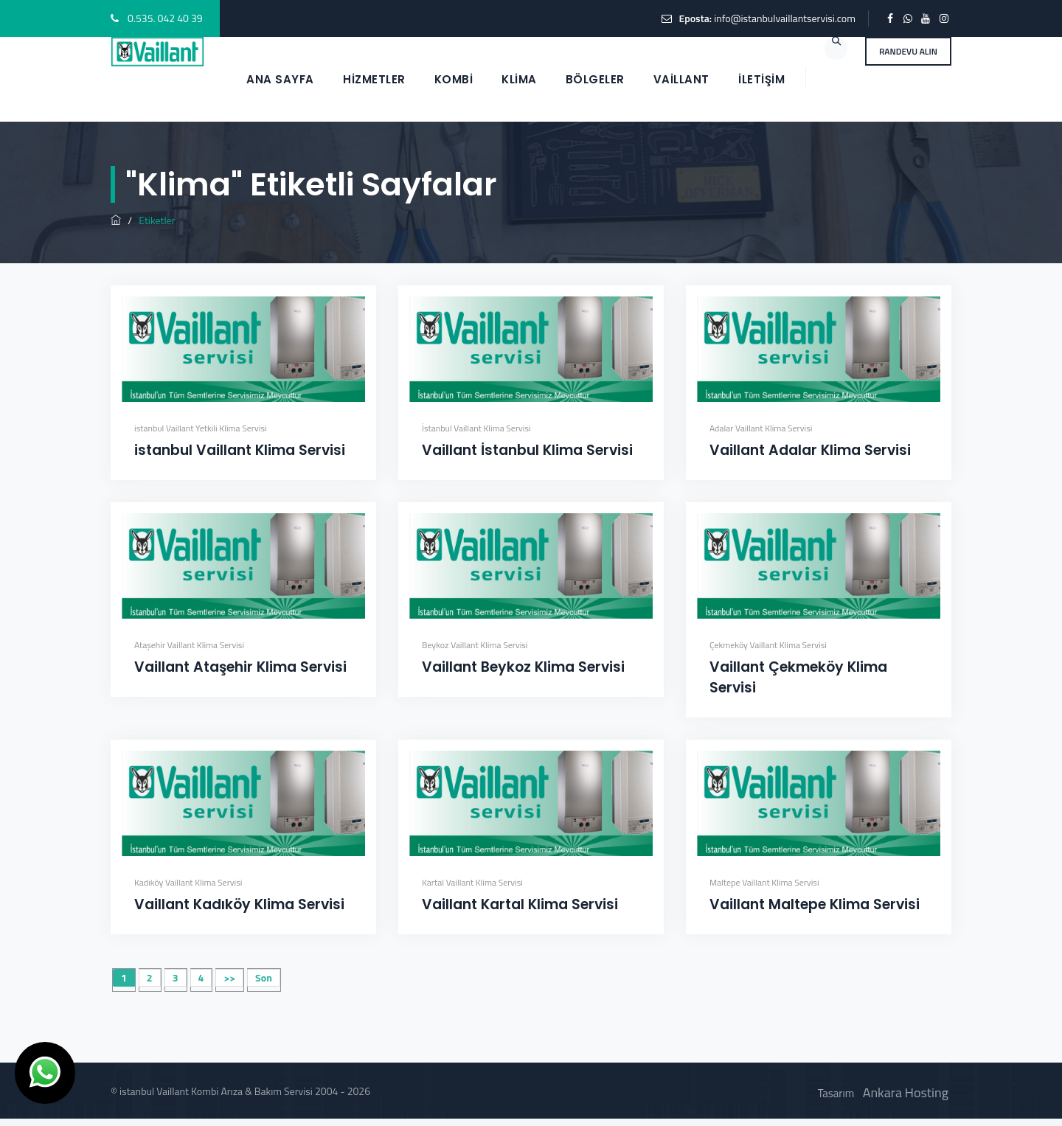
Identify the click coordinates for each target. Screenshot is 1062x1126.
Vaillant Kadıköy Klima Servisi (239, 904)
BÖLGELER (595, 79)
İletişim (761, 79)
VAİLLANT (681, 79)
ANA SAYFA (280, 79)
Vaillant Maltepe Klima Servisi (814, 904)
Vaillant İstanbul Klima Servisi (527, 450)
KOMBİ (453, 79)
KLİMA (519, 79)
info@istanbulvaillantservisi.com (785, 18)
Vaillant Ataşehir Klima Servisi (240, 667)
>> (229, 977)
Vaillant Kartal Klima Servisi (520, 904)
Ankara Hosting (905, 1092)
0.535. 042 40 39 (165, 18)
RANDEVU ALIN (908, 51)
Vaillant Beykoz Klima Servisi (523, 667)
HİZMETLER (374, 79)
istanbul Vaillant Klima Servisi (239, 450)
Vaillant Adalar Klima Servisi (810, 450)
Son (263, 977)
